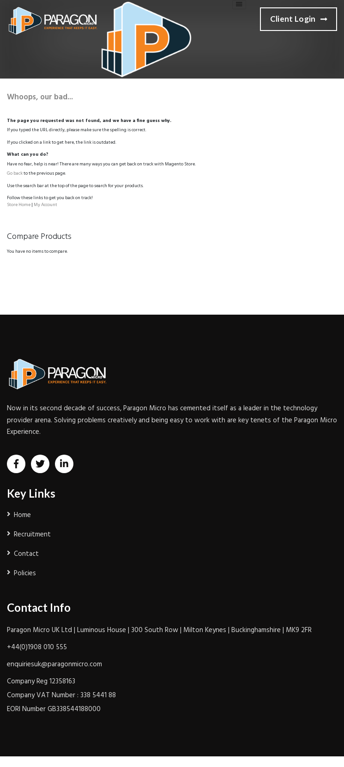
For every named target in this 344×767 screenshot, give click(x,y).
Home (22, 515)
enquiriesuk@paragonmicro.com (54, 664)
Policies (25, 573)
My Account (45, 204)
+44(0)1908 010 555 (37, 647)
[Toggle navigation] (239, 4)
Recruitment (32, 534)
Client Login (298, 19)
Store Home (18, 204)
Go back (15, 173)
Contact (26, 554)
